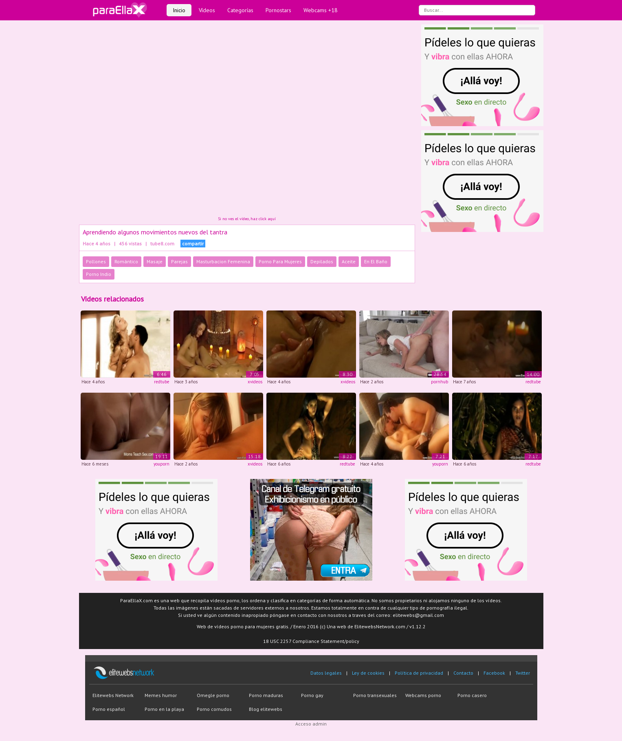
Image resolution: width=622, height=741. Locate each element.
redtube (161, 382)
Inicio (179, 10)
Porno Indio (98, 274)
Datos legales (326, 673)
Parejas (179, 261)
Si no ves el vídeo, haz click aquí (247, 218)
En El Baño (375, 261)
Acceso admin (311, 724)
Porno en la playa (164, 709)
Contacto (463, 673)
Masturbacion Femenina (223, 261)
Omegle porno (213, 695)
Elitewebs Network (113, 695)
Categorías (240, 10)
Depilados (321, 261)
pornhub (439, 382)
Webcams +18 (320, 10)
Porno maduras (266, 695)
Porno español (108, 709)
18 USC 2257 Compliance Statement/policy (311, 641)
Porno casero (472, 695)
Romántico (126, 261)
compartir (193, 243)
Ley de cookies (368, 673)
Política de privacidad (419, 673)
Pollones (96, 261)
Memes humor (161, 695)
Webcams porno (423, 695)
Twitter (522, 673)
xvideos (255, 382)
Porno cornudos (214, 709)
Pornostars (278, 10)
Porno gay (312, 695)
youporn (161, 464)
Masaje (155, 261)
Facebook (494, 673)
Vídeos (207, 10)
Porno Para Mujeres (280, 261)
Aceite (349, 261)
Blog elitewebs (265, 709)
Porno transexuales (375, 695)
